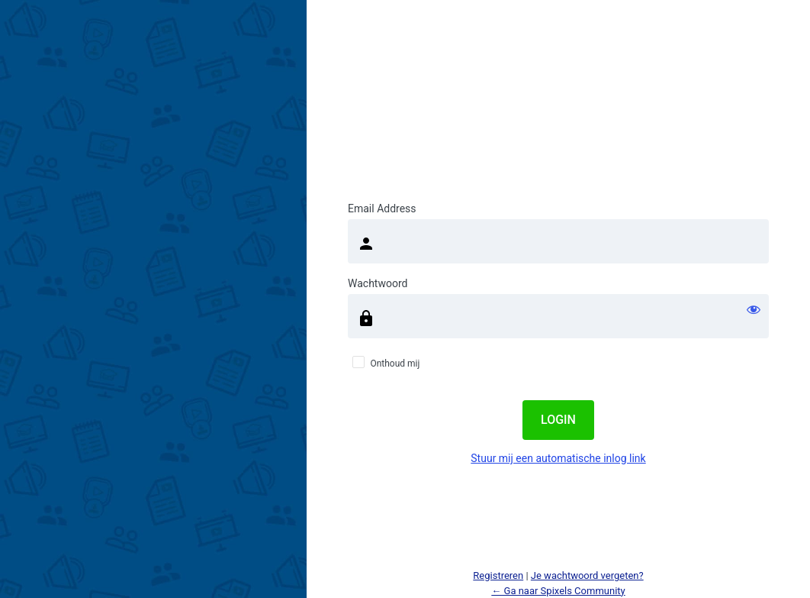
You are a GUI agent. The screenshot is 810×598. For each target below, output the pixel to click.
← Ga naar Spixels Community (558, 590)
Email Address (382, 208)
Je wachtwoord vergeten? (587, 575)
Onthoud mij (394, 363)
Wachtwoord (377, 283)
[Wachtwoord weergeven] (753, 309)
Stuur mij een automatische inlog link (558, 458)
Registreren (498, 575)
